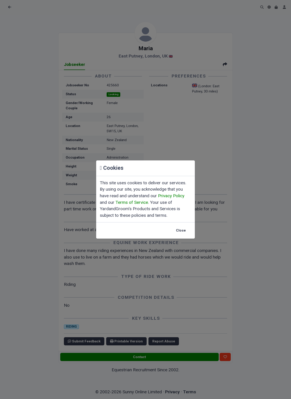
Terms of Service (131, 202)
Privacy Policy (171, 195)
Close (181, 230)
